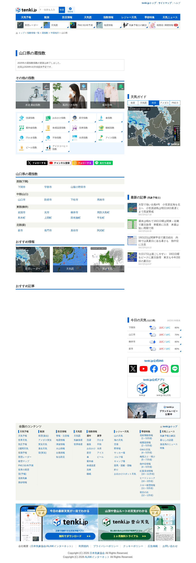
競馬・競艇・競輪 (123, 465)
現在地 (70, 12)
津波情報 (60, 444)
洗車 (89, 469)
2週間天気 (23, 448)
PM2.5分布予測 (25, 465)
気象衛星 (78, 440)
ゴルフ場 (118, 457)
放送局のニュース (169, 444)
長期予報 (22, 452)
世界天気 (22, 440)
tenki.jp (27, 11)
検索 (62, 10)
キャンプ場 (119, 461)
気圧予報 (22, 444)
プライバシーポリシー (105, 546)
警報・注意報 (62, 435)
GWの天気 (149, 451)
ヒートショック (149, 480)
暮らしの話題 (166, 440)
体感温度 (91, 465)
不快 (99, 444)
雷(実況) (42, 452)
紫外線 (90, 461)
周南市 (101, 199)
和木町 (21, 217)
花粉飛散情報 (149, 437)
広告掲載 (153, 546)
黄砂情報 (22, 482)
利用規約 (84, 546)
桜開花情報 (149, 444)
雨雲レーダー (24, 457)
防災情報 (67, 17)
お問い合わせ (170, 546)
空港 (116, 444)
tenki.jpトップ (149, 3)
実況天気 (42, 444)
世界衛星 (78, 444)
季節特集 (149, 17)
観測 (46, 17)
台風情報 (60, 452)
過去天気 (42, 448)
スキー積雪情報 (149, 487)
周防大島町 (103, 212)
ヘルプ (177, 3)
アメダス (164, 103)
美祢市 (74, 230)
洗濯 (89, 440)
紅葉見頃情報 (149, 472)
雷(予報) (22, 474)
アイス (100, 452)
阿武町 (101, 230)
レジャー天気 (128, 17)
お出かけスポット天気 (125, 474)
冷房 (99, 448)
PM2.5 (175, 103)
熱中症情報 (149, 465)
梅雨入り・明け (149, 458)
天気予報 (26, 17)
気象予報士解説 (167, 435)
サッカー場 (119, 452)
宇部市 (48, 187)
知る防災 (60, 457)
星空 (89, 452)
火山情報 (60, 448)
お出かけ (91, 448)
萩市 (20, 230)
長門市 (48, 230)
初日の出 (149, 494)
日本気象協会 (38, 546)
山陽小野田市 (78, 187)
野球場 (117, 448)
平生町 (101, 217)
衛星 (133, 103)
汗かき (100, 440)
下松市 (74, 199)
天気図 (88, 17)
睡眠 (89, 474)
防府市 (48, 199)
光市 (46, 212)
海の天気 (118, 440)
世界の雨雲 (23, 469)
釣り (116, 469)
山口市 (21, 199)
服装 (89, 444)
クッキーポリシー (133, 546)
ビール (100, 457)
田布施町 (76, 217)
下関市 (21, 187)
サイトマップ (165, 3)
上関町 (48, 217)
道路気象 (22, 478)
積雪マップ (23, 461)
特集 (162, 448)
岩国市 (21, 212)
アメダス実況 (45, 440)
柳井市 (74, 212)
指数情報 (108, 17)
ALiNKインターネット (59, 546)
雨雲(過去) (43, 435)
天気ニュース (170, 17)
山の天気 (118, 435)
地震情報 (60, 440)
